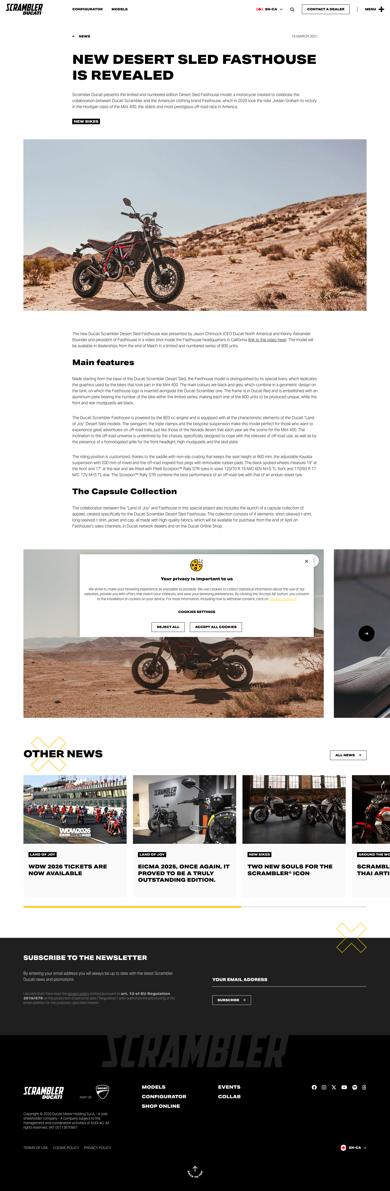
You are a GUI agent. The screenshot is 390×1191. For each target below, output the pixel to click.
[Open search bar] (292, 9)
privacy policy (78, 993)
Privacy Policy (97, 1147)
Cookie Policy (66, 1147)
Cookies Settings (283, 599)
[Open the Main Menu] (374, 9)
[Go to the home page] (24, 9)
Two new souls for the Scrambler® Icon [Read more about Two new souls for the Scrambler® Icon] (290, 870)
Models (120, 9)
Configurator (87, 9)
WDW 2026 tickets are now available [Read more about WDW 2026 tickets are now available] (67, 870)
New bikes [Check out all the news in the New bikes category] (86, 121)
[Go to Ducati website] (102, 1092)
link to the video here (267, 340)
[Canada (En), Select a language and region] (270, 9)
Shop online (161, 1106)
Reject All (168, 627)
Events (229, 1087)
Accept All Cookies (216, 627)
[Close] (306, 561)
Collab (229, 1096)
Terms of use (35, 1147)
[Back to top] (195, 1172)
